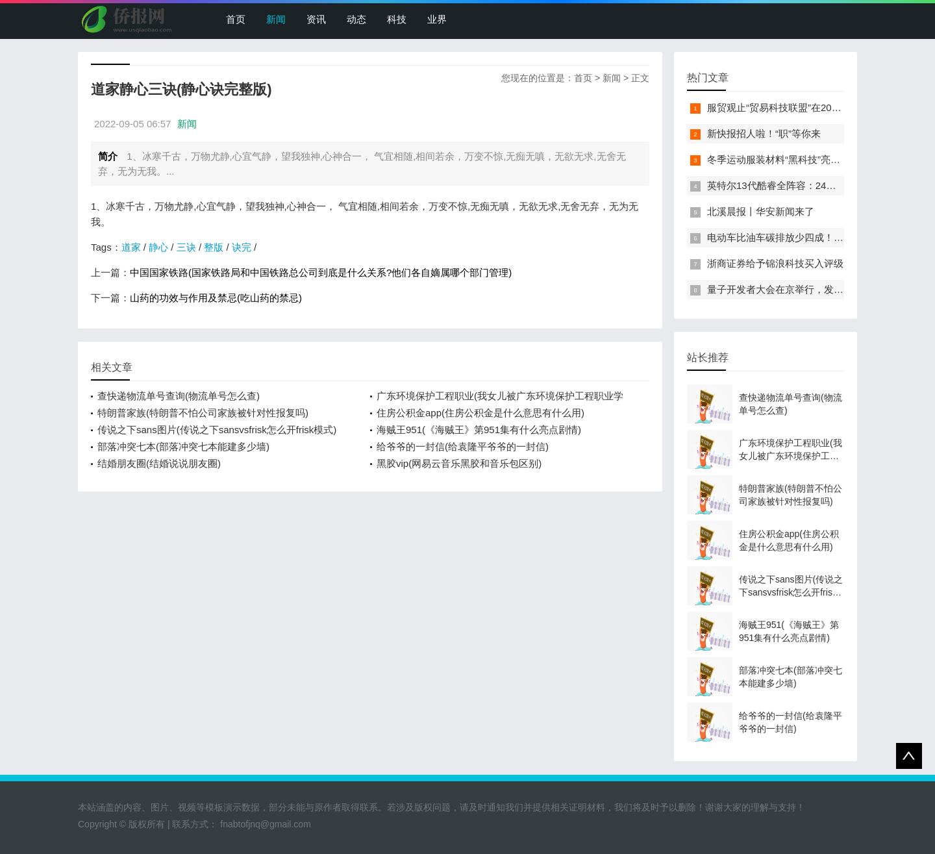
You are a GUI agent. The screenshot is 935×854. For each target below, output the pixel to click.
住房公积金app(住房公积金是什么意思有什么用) (480, 412)
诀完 (241, 247)
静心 (158, 247)
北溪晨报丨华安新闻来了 (760, 211)
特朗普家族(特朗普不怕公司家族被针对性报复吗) (202, 412)
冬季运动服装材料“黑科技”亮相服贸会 (788, 159)
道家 (131, 247)
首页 (235, 19)
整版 (213, 247)
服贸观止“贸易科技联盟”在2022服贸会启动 (799, 107)
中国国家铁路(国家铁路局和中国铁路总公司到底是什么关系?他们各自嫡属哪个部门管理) (321, 272)
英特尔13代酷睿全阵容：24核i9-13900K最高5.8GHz (820, 185)
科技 (396, 19)
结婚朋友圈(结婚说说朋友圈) (159, 463)
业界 (437, 19)
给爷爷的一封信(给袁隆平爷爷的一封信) (463, 446)
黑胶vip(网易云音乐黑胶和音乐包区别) (459, 463)
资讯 (316, 19)
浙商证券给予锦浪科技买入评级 (775, 263)
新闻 (276, 19)
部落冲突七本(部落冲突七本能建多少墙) (183, 446)
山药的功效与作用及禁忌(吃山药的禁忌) (216, 297)
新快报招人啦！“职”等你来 (764, 133)
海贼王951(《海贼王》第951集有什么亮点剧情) (479, 429)
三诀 (186, 247)
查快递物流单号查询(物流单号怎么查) (178, 395)
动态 (356, 19)
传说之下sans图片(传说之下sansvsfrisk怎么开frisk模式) (216, 429)
